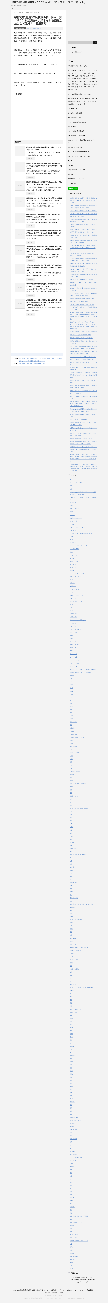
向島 (71, 790)
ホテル (71, 638)
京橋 (71, 709)
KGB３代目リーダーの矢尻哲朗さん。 (80, 301)
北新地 (71, 759)
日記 (71, 932)
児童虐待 (72, 731)
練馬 (71, 1114)
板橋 (71, 975)
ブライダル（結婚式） (76, 629)
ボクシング (73, 641)
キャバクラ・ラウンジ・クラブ (78, 546)
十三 (71, 765)
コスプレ (72, 558)
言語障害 (72, 1166)
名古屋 (71, 786)
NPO (71, 489)
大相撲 (71, 827)
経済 (71, 1108)
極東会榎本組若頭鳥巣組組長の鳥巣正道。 (81, 338)
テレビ (71, 604)
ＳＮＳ (71, 1268)
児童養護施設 (73, 734)
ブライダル (73, 626)
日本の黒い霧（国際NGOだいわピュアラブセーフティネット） (49, 2)
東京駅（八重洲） (74, 969)
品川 (71, 793)
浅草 (71, 1015)
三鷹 (71, 678)
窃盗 (71, 1089)
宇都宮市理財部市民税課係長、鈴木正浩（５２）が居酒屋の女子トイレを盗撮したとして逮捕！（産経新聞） (54, 1290)
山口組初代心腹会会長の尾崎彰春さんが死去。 (33, 363)
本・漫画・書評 (74, 959)
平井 (71, 873)
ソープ (71, 592)
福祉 (71, 1083)
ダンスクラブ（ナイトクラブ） (78, 601)
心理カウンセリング (75, 882)
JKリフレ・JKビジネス (76, 482)
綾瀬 (71, 1111)
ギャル (71, 552)
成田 (71, 895)
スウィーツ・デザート (76, 576)
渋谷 (71, 1031)
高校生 (71, 1250)
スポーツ (72, 583)
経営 (71, 1105)
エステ (71, 536)
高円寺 (71, 1247)
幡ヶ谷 (71, 870)
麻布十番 (72, 1259)
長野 (71, 1204)
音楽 (71, 1228)
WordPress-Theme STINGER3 (54, 1295)
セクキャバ (73, 586)
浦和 (71, 1021)
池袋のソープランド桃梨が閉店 (78, 419)
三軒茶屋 (72, 675)
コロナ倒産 (73, 564)
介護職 (71, 719)
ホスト (71, 635)
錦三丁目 (72, 1197)
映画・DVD (73, 938)
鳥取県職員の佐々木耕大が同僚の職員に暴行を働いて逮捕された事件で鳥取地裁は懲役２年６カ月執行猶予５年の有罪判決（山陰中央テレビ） (44, 302)
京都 (71, 712)
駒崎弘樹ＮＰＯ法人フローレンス (79, 1241)
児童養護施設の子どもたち (77, 737)
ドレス (71, 610)
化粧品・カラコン (74, 752)
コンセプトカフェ (74, 567)
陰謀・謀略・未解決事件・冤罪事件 (79, 1216)
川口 (71, 861)
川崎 (71, 864)
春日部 (71, 941)
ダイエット (73, 598)
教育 (71, 910)
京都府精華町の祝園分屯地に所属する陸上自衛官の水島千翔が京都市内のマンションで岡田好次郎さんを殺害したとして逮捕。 (44, 249)
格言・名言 (73, 984)
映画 (71, 935)
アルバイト (73, 530)
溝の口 (71, 1037)
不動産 (71, 688)
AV (70, 479)
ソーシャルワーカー (75, 589)
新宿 (71, 913)
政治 (71, 901)
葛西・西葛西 (73, 1139)
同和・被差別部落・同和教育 (78, 783)
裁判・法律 (73, 1160)
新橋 (71, 925)
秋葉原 (71, 1086)
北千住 (71, 756)
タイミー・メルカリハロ (76, 595)
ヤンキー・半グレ (74, 663)
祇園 (71, 1068)
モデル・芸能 (73, 657)
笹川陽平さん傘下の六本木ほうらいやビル (81, 279)
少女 (71, 858)
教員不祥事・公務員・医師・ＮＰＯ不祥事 (37, 28)
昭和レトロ (73, 944)
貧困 (71, 1173)
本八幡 (71, 963)
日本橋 (71, 929)
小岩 (71, 851)
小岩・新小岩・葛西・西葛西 (78, 854)
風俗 (71, 1231)
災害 (71, 1040)
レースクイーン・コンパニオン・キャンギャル (82, 669)
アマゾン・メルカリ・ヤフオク (78, 527)
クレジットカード (74, 555)
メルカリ (72, 651)
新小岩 (71, 916)
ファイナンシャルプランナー (78, 620)
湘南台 (71, 1034)
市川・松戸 (73, 867)
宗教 (71, 839)
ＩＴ (71, 1265)
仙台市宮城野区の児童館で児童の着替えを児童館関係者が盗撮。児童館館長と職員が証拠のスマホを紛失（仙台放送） (44, 268)
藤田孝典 (72, 1151)
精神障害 (72, 1102)
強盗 (71, 879)
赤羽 (71, 1179)
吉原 (71, 777)
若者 (71, 1132)
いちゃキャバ (73, 502)
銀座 (71, 1194)
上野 (71, 681)
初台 (71, 749)
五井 (71, 703)
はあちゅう (73, 512)
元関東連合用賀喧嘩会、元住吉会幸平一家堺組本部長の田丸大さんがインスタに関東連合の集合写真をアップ (83, 375)
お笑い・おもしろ (74, 508)
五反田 (71, 706)
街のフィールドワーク (76, 1157)
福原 (71, 1080)
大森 (71, 824)
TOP (13, 8)
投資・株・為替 (74, 898)
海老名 (71, 1027)
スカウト (72, 579)
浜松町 (71, 1018)
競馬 (71, 1095)
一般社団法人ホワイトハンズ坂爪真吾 (80, 672)
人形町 (71, 715)
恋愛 (71, 888)
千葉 (71, 768)
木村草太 (72, 953)
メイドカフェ (73, 647)
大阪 (71, 830)
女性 (71, 833)
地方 (71, 802)
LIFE (71, 485)
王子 (71, 1049)
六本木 (71, 743)
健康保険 (72, 728)
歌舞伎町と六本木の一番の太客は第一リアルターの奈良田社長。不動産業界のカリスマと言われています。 (83, 449)
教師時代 (72, 907)
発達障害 (72, 1055)
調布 (71, 1170)
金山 (71, 1185)
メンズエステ (73, 654)
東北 (71, 972)
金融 (71, 1191)
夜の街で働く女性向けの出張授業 (79, 808)
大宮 (71, 817)
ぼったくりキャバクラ (76, 518)
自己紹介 (72, 1123)
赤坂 (71, 1176)
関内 (71, 1210)
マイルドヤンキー (74, 644)
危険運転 (72, 774)
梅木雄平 (72, 990)
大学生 (71, 814)
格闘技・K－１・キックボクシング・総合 (81, 987)
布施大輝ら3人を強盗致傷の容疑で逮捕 (80, 335)
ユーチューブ (73, 666)
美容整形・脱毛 (74, 1117)
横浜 (71, 997)
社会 (71, 1064)
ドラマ (71, 607)
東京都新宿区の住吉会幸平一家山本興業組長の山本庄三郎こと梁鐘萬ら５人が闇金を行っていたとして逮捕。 (83, 200)
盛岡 (71, 1058)
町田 (71, 1052)
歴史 (71, 1003)
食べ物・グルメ (74, 1234)
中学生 (71, 691)
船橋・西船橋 (73, 1129)
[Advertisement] (27, 116)
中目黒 (71, 694)
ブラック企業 (73, 632)
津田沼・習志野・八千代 (76, 1009)
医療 (71, 762)
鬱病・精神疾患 (74, 1256)
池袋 (71, 1006)
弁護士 (71, 876)
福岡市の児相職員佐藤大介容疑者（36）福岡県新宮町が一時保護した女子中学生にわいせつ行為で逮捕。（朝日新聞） (44, 166)
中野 (71, 697)
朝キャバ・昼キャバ (75, 950)
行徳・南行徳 (73, 1154)
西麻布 (71, 1163)
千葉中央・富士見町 (75, 771)
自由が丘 (72, 1126)
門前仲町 (72, 1207)
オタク (71, 539)
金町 (71, 1188)
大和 (71, 811)
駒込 (71, 1244)
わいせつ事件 (73, 521)
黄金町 (71, 1262)
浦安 (71, 1024)
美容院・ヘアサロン (75, 1120)
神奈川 (71, 1071)
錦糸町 (71, 1200)
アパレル (72, 524)
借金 (71, 725)
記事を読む (30, 158)
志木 (71, 885)
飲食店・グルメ (74, 1237)
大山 (71, 820)
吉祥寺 (71, 780)
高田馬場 (72, 1253)
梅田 (71, 993)
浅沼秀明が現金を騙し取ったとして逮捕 (81, 438)
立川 (71, 1092)
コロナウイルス (74, 561)
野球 (71, 1182)
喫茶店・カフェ (74, 796)
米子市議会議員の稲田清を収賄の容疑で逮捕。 (82, 298)
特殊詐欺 (72, 1046)
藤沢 (71, 1148)
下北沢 (71, 685)
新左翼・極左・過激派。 (76, 919)
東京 (71, 966)
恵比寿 (71, 891)
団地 (71, 799)
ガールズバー (73, 542)
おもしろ (72, 505)
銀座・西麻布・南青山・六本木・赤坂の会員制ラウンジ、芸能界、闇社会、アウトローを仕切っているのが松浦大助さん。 (83, 404)
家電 (71, 845)
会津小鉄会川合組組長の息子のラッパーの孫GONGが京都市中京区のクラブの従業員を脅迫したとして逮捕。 (83, 307)
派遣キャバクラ (74, 1012)
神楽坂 (71, 1074)
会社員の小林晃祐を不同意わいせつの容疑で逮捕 (83, 331)
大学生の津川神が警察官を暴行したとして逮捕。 (83, 211)
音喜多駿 (72, 1225)
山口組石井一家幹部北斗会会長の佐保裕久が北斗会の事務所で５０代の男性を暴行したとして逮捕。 (83, 248)
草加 (71, 1136)
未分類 (71, 956)
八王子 (71, 740)
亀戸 (71, 700)
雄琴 (71, 1219)
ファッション (73, 623)
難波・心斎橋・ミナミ (76, 1222)
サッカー (72, 570)
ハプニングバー (74, 613)
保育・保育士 (73, 722)
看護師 (71, 1061)
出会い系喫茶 (73, 746)
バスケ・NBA (73, 617)
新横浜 (71, 922)
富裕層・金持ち (74, 848)
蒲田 (71, 1142)
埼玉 (71, 805)
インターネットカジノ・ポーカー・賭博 (81, 533)
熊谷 (71, 1043)
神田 (71, 1077)
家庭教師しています (75, 842)
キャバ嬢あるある (74, 549)
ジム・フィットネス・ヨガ (77, 573)
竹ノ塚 (71, 1098)
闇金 (71, 1213)
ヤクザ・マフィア (74, 660)
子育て (71, 836)
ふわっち (72, 515)
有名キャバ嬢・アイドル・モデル (79, 947)
